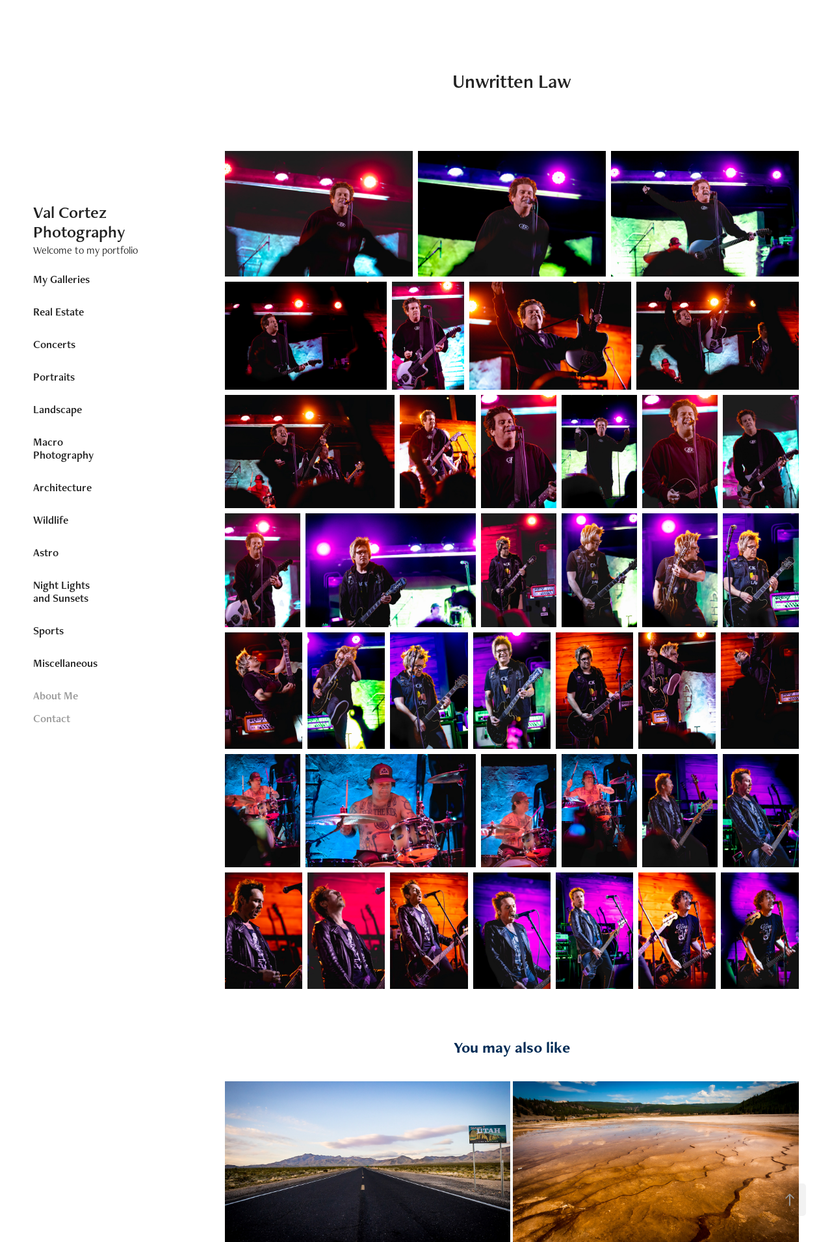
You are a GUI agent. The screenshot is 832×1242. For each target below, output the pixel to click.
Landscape (57, 409)
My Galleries (61, 279)
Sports (48, 630)
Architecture (62, 487)
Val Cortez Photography (79, 222)
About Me (55, 695)
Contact (51, 718)
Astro (45, 552)
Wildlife (50, 520)
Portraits (54, 377)
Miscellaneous (65, 663)
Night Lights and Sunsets (61, 591)
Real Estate (58, 311)
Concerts (54, 344)
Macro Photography (63, 448)
